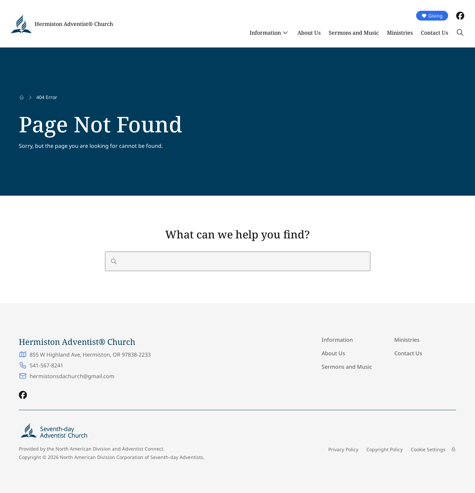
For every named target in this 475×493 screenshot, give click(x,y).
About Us (309, 32)
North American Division (83, 449)
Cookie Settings (428, 449)
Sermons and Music (354, 32)
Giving (432, 15)
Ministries (400, 32)
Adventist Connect (142, 449)
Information (265, 32)
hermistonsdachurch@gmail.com (72, 376)
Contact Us (434, 32)
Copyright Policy (384, 449)
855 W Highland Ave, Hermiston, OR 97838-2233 (90, 354)
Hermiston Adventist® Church (74, 24)
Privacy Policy (343, 449)
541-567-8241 (46, 365)
